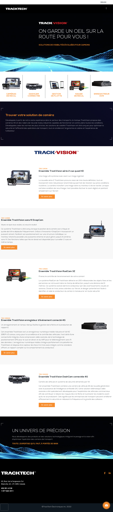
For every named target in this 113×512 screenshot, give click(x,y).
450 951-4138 (6, 488)
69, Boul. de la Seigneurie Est (12, 481)
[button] (106, 8)
